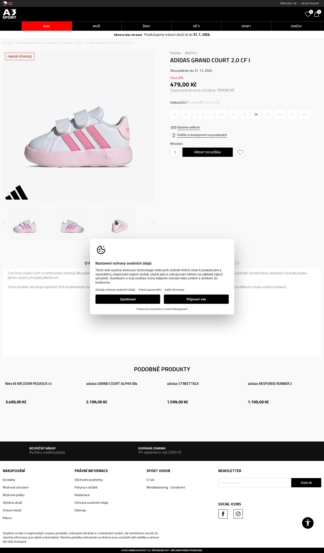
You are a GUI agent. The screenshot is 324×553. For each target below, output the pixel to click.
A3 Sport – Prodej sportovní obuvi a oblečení (30, 42)
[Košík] (317, 14)
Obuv (78, 42)
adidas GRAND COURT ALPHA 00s (111, 383)
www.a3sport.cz (139, 550)
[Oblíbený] (308, 14)
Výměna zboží (12, 502)
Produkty (66, 42)
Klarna (7, 517)
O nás (150, 479)
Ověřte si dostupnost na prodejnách (202, 134)
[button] (268, 14)
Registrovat (310, 3)
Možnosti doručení (15, 487)
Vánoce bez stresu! (128, 34)
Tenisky (89, 42)
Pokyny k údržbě (86, 487)
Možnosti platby (14, 494)
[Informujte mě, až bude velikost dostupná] (174, 114)
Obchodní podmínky (89, 479)
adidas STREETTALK (183, 383)
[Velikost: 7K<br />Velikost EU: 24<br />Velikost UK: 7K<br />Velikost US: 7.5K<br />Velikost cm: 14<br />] (256, 114)
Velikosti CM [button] (211, 102)
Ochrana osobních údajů (91, 502)
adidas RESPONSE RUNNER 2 (270, 383)
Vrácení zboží (12, 510)
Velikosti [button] (194, 102)
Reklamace (82, 494)
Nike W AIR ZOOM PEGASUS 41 (28, 383)
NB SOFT (165, 550)
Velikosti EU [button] (178, 102)
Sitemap (80, 510)
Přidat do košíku (207, 152)
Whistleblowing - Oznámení (165, 487)
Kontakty (9, 479)
